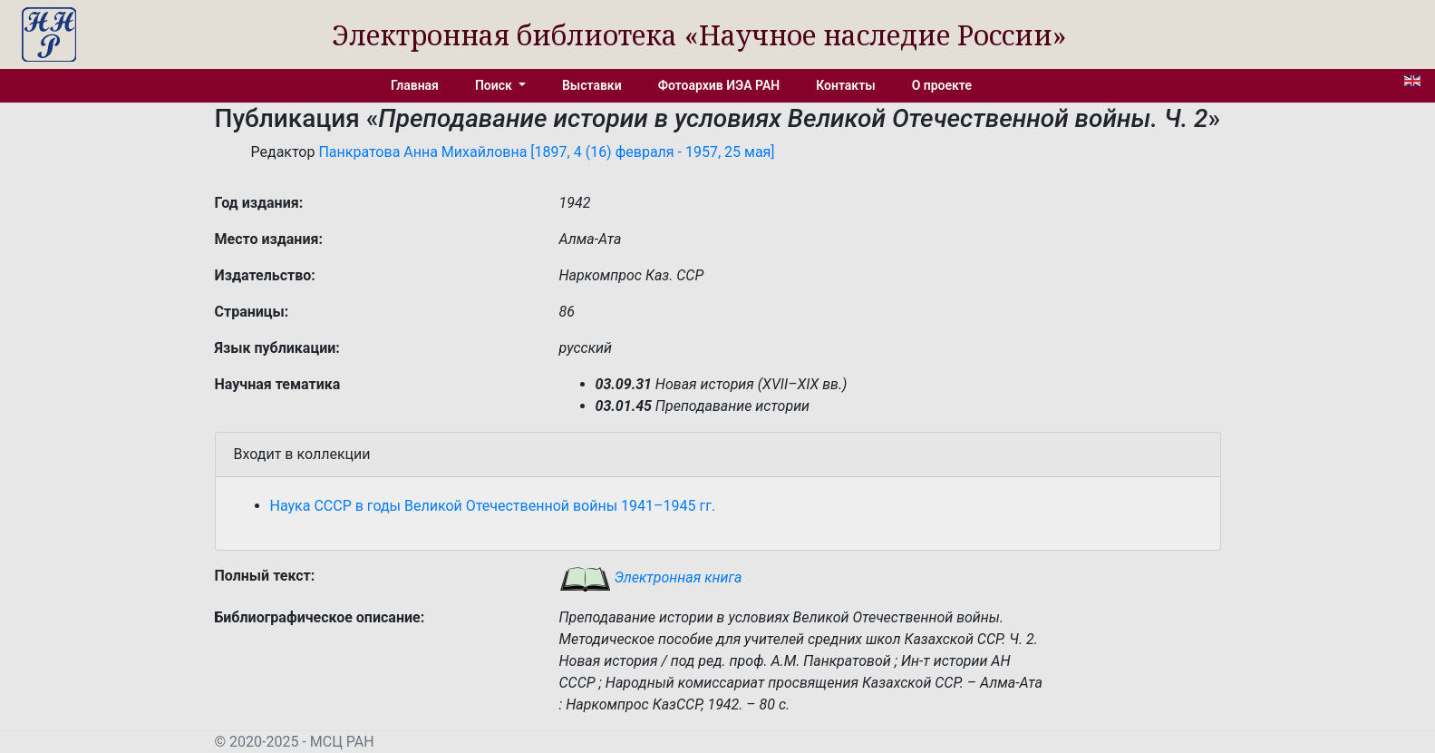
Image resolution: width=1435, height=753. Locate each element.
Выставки (592, 85)
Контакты (845, 85)
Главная (415, 85)
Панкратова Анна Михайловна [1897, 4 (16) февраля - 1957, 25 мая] (546, 152)
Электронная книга (650, 577)
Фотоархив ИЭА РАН (719, 85)
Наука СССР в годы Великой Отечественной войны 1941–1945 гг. (493, 505)
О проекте (942, 85)
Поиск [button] (495, 85)
